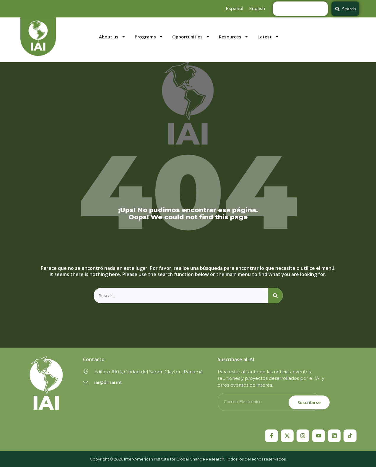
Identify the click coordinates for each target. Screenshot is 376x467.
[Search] (275, 296)
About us (112, 36)
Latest (268, 36)
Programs (149, 36)
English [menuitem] (257, 8)
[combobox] (300, 8)
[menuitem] (234, 8)
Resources (234, 36)
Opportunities (191, 36)
